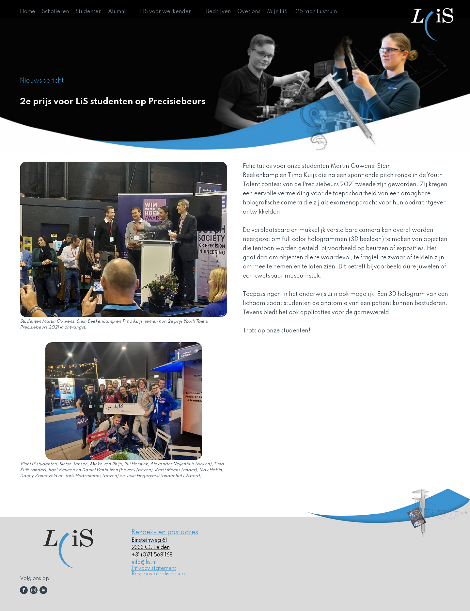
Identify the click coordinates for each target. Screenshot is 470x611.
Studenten (88, 11)
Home (27, 11)
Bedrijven (218, 11)
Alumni (117, 11)
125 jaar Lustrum (315, 11)
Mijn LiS (277, 11)
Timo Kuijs (302, 175)
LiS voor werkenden (166, 11)
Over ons (248, 11)
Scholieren (55, 11)
